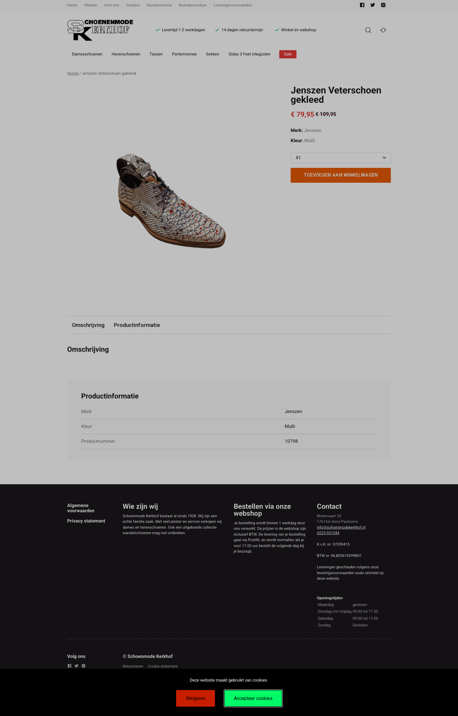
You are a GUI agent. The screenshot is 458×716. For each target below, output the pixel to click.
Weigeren (195, 698)
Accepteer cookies (253, 698)
